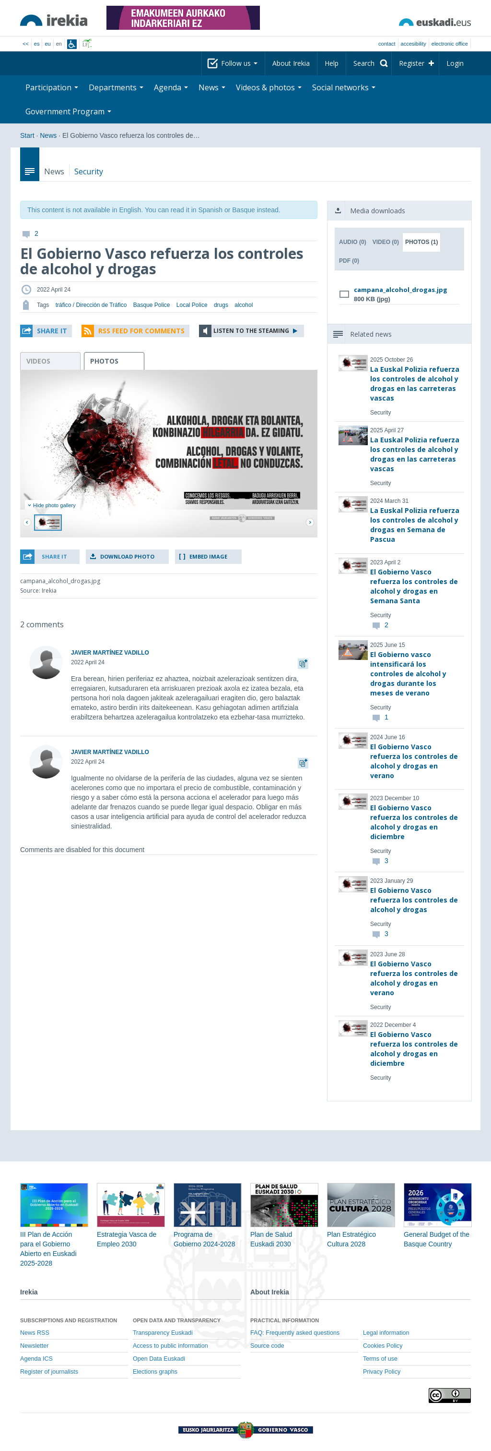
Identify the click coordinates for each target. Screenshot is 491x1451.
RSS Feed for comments (141, 330)
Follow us (239, 63)
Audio (352, 242)
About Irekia (291, 63)
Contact (386, 44)
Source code (267, 1345)
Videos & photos (269, 87)
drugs (221, 305)
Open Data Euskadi (159, 1358)
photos (104, 361)
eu (47, 44)
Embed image (208, 556)
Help (332, 63)
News (212, 87)
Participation (51, 87)
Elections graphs (155, 1371)
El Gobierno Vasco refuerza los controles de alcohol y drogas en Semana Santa (414, 586)
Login (455, 63)
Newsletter (34, 1345)
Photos (421, 242)
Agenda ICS (36, 1358)
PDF (349, 260)
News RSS (34, 1332)
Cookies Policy (383, 1345)
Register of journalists (49, 1371)
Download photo (127, 556)
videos (38, 361)
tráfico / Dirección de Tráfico (91, 305)
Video (386, 242)
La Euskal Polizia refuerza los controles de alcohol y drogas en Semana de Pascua (414, 525)
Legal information (386, 1332)
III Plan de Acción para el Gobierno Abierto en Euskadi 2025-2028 (54, 1234)
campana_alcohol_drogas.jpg (400, 289)
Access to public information (170, 1345)
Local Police (192, 305)
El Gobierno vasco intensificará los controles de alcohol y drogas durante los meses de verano (408, 673)
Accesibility (413, 44)
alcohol (243, 305)
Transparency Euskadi (163, 1332)
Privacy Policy (381, 1371)
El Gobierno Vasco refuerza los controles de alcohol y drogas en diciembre (414, 822)
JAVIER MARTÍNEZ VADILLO (110, 652)
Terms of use (380, 1358)
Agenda (171, 87)
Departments (116, 87)
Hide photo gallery (51, 505)
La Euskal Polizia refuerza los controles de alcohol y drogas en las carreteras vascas (414, 383)
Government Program (68, 111)
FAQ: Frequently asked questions (294, 1332)
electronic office (450, 44)
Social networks (343, 87)
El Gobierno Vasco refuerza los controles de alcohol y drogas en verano (414, 761)
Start (27, 135)
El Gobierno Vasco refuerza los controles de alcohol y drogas (414, 900)
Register (411, 63)
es (37, 44)
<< (26, 44)
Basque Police (151, 305)
